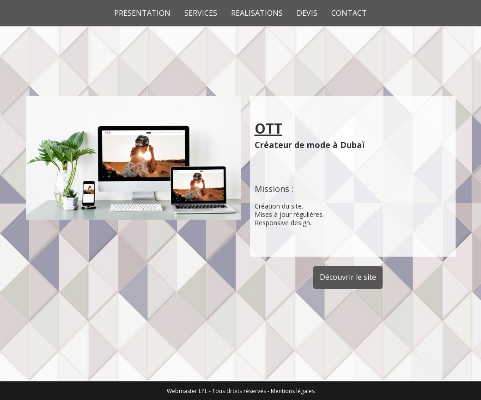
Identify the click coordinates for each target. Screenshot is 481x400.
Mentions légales (293, 391)
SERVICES (200, 13)
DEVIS (307, 13)
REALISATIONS (257, 13)
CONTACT (349, 13)
